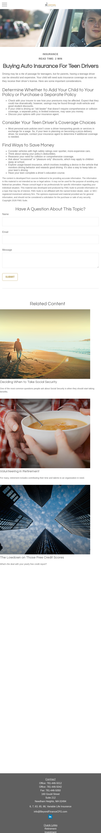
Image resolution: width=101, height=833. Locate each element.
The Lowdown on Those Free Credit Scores (32, 557)
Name (5, 214)
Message (7, 250)
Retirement (50, 828)
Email (5, 232)
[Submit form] (10, 277)
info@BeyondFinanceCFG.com (50, 811)
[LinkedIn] (50, 817)
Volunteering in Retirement (19, 471)
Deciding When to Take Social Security (28, 382)
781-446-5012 (54, 783)
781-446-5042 (54, 787)
